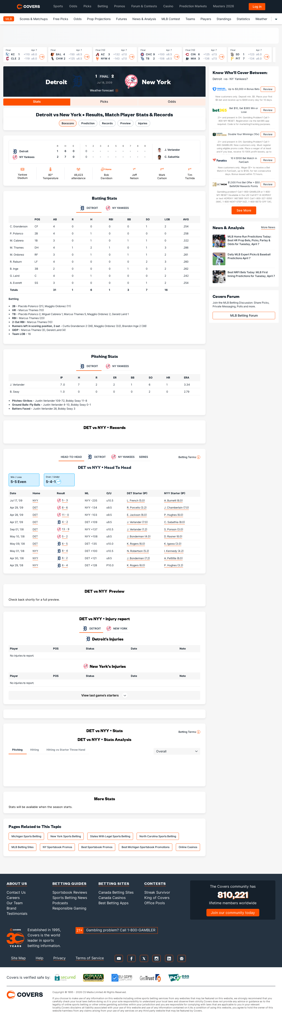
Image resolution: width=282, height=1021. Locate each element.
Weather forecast (102, 90)
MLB (9, 19)
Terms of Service (90, 958)
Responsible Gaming (69, 908)
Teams (190, 19)
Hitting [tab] (34, 749)
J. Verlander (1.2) (137, 529)
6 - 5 (65, 543)
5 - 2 (65, 536)
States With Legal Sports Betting (110, 836)
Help (39, 958)
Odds (78, 19)
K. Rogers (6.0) (136, 543)
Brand (11, 908)
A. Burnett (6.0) (173, 500)
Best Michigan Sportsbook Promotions (145, 847)
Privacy (59, 958)
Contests (155, 883)
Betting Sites (113, 883)
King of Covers (156, 897)
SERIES (143, 457)
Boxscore (68, 123)
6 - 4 (65, 565)
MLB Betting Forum (244, 315)
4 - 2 (65, 521)
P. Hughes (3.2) (173, 565)
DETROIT (91, 628)
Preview (125, 123)
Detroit (56, 81)
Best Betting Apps (113, 903)
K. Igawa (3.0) (172, 543)
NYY (35, 500)
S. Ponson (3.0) (173, 529)
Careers (13, 897)
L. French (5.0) (136, 500)
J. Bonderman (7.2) (138, 558)
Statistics (243, 19)
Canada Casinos (112, 897)
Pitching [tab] (17, 749)
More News (268, 227)
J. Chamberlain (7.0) (176, 507)
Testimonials (17, 913)
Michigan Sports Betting (26, 836)
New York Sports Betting (65, 836)
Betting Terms (189, 457)
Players (205, 19)
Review (268, 89)
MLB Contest (170, 19)
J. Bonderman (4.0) (138, 536)
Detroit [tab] (89, 208)
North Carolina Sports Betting (157, 836)
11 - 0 (65, 514)
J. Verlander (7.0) (137, 522)
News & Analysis (144, 19)
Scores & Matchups (34, 19)
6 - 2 (65, 558)
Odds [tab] (172, 101)
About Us (17, 883)
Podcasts (60, 903)
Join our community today (233, 912)
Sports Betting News (69, 897)
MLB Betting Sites (22, 847)
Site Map (18, 958)
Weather (261, 19)
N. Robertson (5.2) (138, 551)
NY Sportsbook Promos (57, 847)
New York (156, 81)
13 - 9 (65, 529)
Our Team (15, 903)
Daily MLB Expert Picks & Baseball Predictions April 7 (249, 256)
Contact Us (16, 892)
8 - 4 (65, 550)
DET (35, 507)
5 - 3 (65, 500)
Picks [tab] (104, 101)
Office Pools (154, 903)
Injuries (142, 123)
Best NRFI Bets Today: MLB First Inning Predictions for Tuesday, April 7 (251, 274)
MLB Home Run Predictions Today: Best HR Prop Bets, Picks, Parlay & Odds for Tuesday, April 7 (249, 240)
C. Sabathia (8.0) (174, 522)
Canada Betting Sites (116, 892)
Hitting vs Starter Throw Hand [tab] (65, 749)
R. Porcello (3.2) (137, 507)
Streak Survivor (157, 892)
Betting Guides (69, 883)
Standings (224, 19)
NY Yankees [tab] (117, 208)
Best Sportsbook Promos (96, 847)
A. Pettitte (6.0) (173, 558)
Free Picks (60, 19)
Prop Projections (99, 19)
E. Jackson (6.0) (137, 514)
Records (107, 123)
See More (244, 210)
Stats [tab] (37, 101)
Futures (121, 19)
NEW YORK (116, 628)
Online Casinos (188, 847)
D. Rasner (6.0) (173, 536)
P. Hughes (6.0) (173, 514)
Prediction (88, 123)
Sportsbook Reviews (69, 892)
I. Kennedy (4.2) (174, 551)
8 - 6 (65, 507)
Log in (257, 6)
